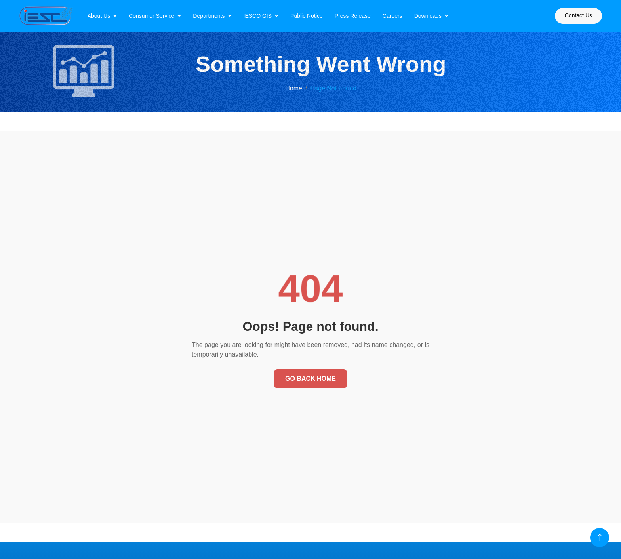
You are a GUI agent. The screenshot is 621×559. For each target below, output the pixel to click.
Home (293, 88)
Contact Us (578, 15)
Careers (392, 16)
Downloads (428, 16)
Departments (209, 16)
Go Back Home (310, 378)
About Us (99, 16)
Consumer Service (151, 16)
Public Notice (306, 16)
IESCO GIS (258, 16)
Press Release (353, 16)
